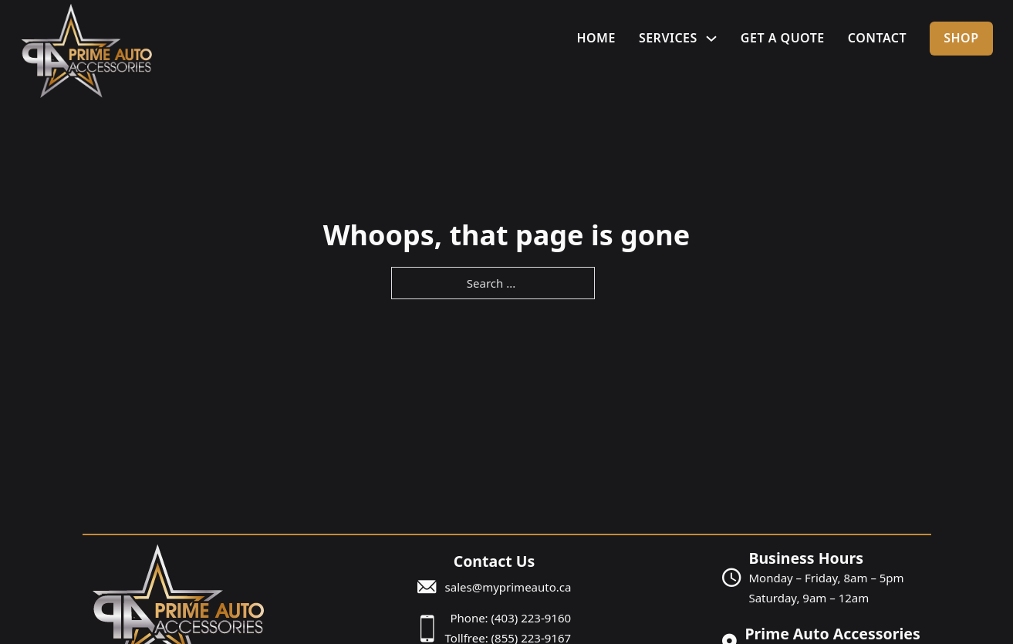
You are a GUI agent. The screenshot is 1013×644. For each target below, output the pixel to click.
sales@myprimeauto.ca (508, 587)
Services (668, 37)
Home (595, 37)
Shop (961, 37)
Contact (877, 37)
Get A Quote (783, 37)
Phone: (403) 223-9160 (510, 617)
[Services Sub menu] (711, 38)
